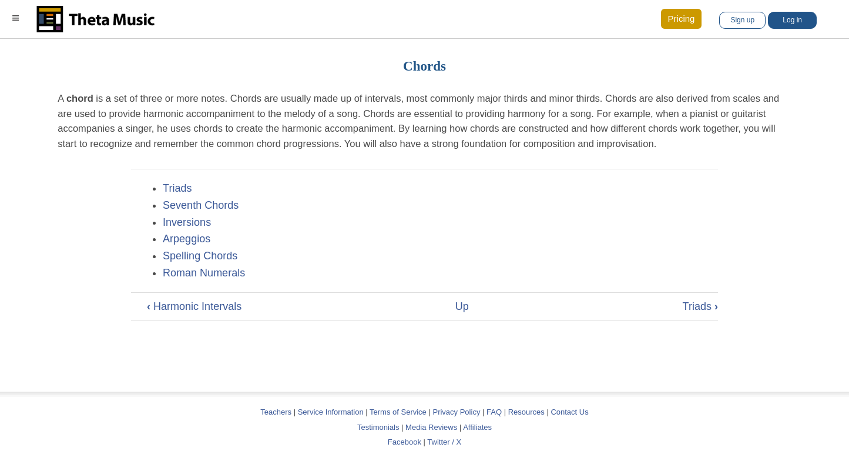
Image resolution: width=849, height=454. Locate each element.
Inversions (187, 222)
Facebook (404, 442)
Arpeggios (186, 239)
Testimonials (378, 427)
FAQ (494, 412)
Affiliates (477, 427)
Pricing (681, 19)
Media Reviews (431, 427)
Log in (792, 20)
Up (462, 306)
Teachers (276, 412)
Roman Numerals (204, 273)
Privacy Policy (456, 412)
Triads (177, 188)
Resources (526, 412)
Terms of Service (398, 412)
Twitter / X (444, 442)
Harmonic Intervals (194, 306)
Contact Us (569, 412)
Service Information (331, 412)
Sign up (742, 20)
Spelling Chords (200, 256)
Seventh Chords (201, 205)
